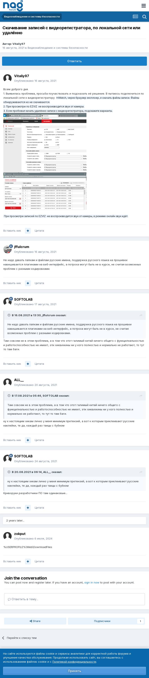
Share (35, 621)
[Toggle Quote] (9, 315)
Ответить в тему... (23, 599)
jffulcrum (21, 247)
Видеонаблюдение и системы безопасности (58, 47)
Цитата (39, 230)
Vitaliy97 (18, 43)
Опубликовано (35, 80)
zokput (20, 534)
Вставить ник (12, 230)
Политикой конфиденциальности (74, 661)
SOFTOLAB (23, 299)
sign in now (91, 582)
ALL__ (19, 380)
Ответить (74, 61)
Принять (74, 671)
